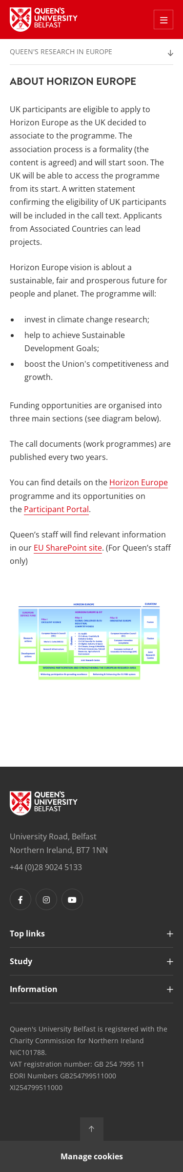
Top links (27, 933)
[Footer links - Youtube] (72, 899)
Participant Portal (56, 509)
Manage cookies (92, 1156)
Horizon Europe (138, 482)
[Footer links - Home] (44, 803)
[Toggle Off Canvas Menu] (163, 19)
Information (34, 989)
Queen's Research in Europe (61, 51)
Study (21, 961)
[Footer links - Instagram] (46, 899)
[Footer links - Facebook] (20, 899)
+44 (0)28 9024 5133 (46, 867)
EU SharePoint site (68, 547)
